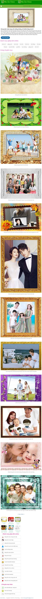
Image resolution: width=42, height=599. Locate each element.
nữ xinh (21, 44)
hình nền (27, 44)
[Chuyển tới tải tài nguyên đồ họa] (11, 593)
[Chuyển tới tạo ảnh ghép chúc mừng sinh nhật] (11, 536)
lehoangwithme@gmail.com (28, 597)
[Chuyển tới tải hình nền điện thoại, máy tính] (11, 587)
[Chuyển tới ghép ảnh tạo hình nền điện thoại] (11, 546)
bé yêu (5, 46)
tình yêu (38, 44)
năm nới (4, 44)
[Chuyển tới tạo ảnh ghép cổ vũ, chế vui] (11, 568)
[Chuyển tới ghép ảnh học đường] (11, 565)
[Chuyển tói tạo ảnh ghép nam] (11, 552)
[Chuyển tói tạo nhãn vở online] (11, 571)
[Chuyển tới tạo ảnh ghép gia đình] (11, 558)
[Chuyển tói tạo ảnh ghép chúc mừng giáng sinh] (11, 580)
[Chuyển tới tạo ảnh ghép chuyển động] (11, 549)
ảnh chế (36, 46)
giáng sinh (10, 44)
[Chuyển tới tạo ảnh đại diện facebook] (11, 562)
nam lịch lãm (11, 46)
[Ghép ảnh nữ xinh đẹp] (11, 540)
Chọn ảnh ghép (5, 37)
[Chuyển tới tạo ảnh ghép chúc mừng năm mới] (11, 577)
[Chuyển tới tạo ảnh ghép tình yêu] (11, 543)
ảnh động (33, 44)
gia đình (18, 46)
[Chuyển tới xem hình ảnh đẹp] (11, 590)
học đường (24, 46)
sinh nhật (16, 44)
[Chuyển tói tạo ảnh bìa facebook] (11, 574)
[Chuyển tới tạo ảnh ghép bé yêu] (11, 555)
